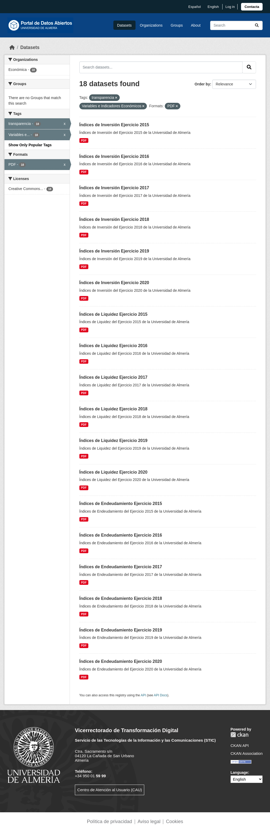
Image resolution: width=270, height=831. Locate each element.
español (194, 7)
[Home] (12, 47)
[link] (252, 7)
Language (239, 772)
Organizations (151, 25)
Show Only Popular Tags (30, 145)
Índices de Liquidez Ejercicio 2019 (113, 440)
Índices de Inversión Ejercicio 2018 (114, 219)
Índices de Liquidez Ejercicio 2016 (113, 345)
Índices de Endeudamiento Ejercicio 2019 (120, 630)
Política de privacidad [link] (109, 821)
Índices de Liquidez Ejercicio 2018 (113, 409)
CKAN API (239, 745)
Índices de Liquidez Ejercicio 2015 (113, 314)
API (143, 695)
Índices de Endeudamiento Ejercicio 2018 (120, 598)
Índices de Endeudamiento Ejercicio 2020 (120, 661)
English (213, 7)
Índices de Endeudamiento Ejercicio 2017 (120, 567)
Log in (230, 7)
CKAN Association (246, 753)
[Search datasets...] (236, 25)
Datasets (124, 25)
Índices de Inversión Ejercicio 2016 (114, 156)
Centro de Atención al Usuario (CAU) (109, 790)
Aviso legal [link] (149, 821)
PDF (83, 140)
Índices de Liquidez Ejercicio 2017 (113, 377)
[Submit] (257, 25)
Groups (177, 25)
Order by (202, 84)
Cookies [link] (174, 821)
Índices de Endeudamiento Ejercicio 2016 (120, 535)
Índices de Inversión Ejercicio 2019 (114, 251)
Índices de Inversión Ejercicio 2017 (114, 188)
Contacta (251, 7)
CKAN (239, 734)
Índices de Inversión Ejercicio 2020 (114, 282)
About (196, 25)
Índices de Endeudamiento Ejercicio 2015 (120, 503)
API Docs (160, 695)
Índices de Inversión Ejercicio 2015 (114, 125)
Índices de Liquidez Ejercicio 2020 (113, 472)
